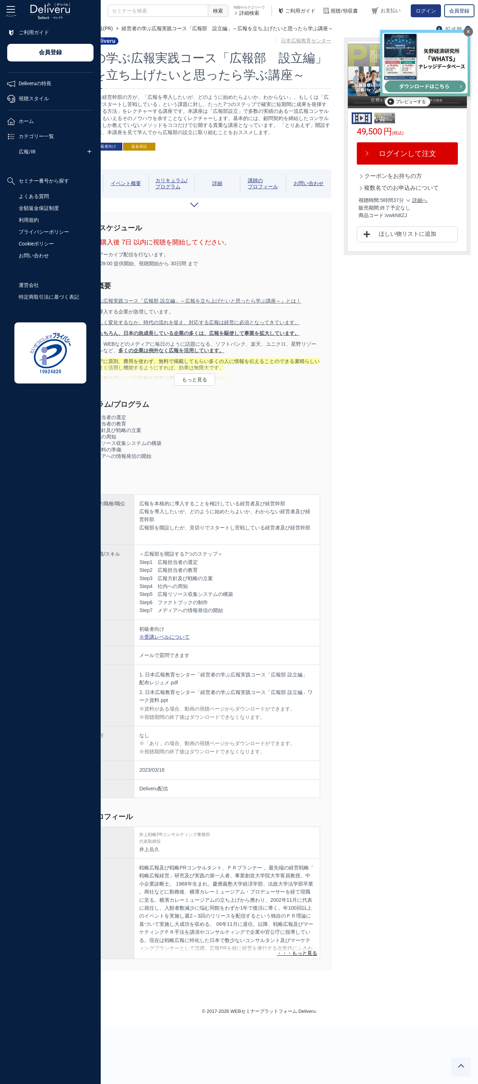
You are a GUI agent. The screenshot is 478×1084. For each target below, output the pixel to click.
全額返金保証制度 (39, 208)
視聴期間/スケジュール (134, 208)
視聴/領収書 (340, 11)
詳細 (254, 207)
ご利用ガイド (296, 11)
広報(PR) (162, 28)
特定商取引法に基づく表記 (49, 297)
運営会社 (29, 285)
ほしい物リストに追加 (416, 241)
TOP (113, 28)
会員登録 (459, 11)
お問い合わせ (34, 255)
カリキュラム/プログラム (213, 208)
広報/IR (27, 152)
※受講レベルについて (224, 677)
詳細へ (437, 208)
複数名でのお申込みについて (416, 191)
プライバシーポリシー (44, 232)
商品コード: (390, 223)
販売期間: (387, 215)
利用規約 (29, 220)
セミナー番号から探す (38, 181)
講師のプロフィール (291, 208)
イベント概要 (174, 207)
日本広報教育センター (326, 40)
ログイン (426, 11)
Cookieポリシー (36, 244)
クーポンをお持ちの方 (411, 176)
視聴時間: (387, 208)
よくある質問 (34, 196)
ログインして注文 (416, 153)
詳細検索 (246, 13)
